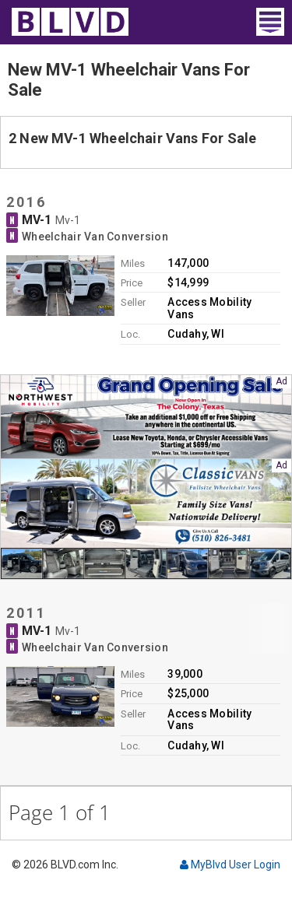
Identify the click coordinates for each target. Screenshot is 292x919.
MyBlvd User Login (230, 864)
